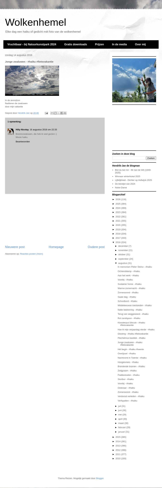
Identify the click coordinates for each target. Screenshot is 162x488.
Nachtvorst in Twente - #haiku (132, 357)
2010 (118, 458)
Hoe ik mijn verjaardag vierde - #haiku (136, 329)
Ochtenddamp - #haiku (129, 271)
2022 (118, 216)
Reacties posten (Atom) (31, 254)
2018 (118, 233)
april (120, 419)
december (123, 246)
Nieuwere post (15, 247)
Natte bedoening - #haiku (130, 309)
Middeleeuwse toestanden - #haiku (135, 305)
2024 (118, 208)
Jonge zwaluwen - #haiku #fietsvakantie (130, 343)
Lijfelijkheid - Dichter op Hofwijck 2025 (133, 180)
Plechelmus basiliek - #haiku (131, 338)
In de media (119, 44)
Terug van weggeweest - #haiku (133, 314)
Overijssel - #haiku (127, 353)
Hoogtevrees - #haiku (128, 362)
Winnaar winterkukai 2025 (127, 176)
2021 (118, 221)
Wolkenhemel (35, 22)
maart (121, 423)
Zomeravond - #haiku (128, 292)
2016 (118, 242)
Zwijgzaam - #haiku (127, 370)
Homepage (56, 247)
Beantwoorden (23, 141)
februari (122, 427)
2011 (118, 454)
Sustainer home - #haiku (129, 284)
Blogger (99, 478)
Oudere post (96, 247)
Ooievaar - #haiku (126, 388)
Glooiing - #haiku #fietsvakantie (133, 333)
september (123, 259)
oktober (122, 254)
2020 (118, 225)
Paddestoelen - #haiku (128, 375)
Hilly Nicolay (22, 129)
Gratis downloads (75, 44)
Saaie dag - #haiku (127, 297)
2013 (118, 445)
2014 (118, 441)
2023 (118, 212)
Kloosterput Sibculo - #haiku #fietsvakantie (131, 324)
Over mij (140, 44)
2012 (118, 450)
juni (120, 410)
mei (120, 414)
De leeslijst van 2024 (125, 184)
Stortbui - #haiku (126, 379)
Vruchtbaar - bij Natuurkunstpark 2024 (31, 44)
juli (120, 406)
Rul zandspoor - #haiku (129, 318)
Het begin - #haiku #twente (131, 349)
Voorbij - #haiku (125, 279)
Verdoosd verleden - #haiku (131, 396)
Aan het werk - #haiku (128, 275)
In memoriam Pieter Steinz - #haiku (135, 267)
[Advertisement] (55, 219)
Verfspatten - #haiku (127, 400)
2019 (118, 229)
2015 (118, 437)
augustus (123, 263)
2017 (118, 238)
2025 (118, 204)
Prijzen (99, 44)
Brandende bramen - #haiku (131, 366)
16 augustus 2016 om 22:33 (43, 129)
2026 (118, 199)
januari (122, 432)
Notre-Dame (121, 187)
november (123, 250)
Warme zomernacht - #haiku (131, 288)
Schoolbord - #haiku (127, 301)
